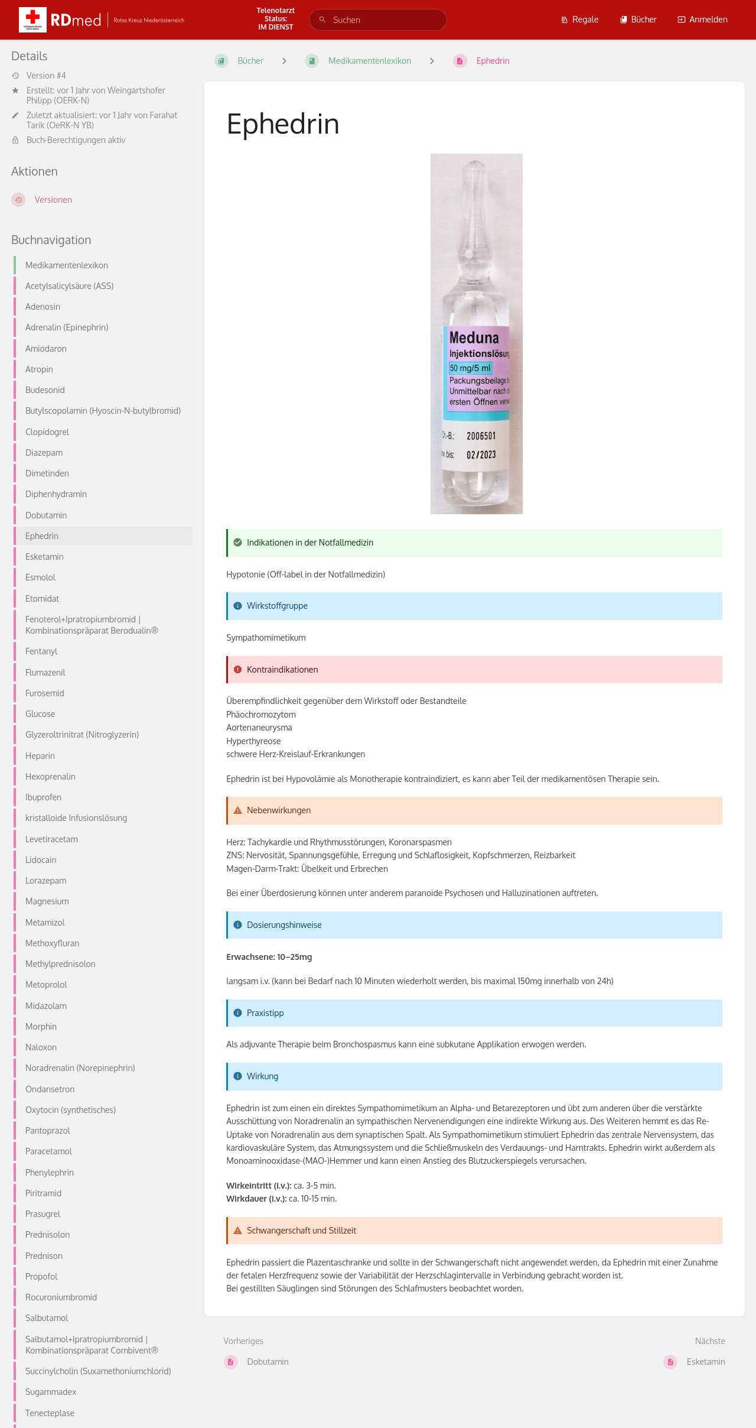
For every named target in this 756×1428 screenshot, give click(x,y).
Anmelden (702, 19)
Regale (579, 19)
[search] (378, 20)
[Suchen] (322, 20)
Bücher (638, 19)
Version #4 (38, 75)
